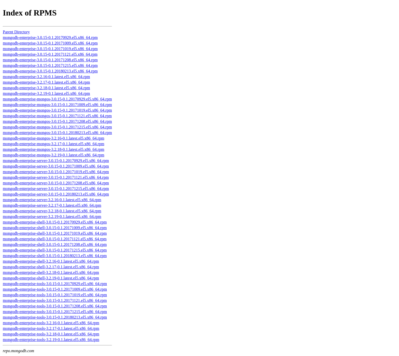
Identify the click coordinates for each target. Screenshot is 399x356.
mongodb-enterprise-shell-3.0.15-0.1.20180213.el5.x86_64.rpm (55, 256)
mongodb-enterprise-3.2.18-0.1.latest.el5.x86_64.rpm (46, 88)
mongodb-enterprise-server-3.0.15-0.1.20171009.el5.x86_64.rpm (56, 166)
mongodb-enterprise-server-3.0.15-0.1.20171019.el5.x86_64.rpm (56, 172)
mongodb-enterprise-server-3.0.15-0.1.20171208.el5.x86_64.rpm (56, 183)
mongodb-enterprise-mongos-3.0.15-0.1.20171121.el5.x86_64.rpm (57, 116)
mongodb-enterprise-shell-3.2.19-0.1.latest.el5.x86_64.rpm (51, 278)
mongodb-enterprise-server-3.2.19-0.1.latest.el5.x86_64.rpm (52, 216)
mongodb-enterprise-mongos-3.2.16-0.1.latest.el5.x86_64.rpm (53, 138)
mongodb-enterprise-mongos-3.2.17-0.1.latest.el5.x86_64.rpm (53, 144)
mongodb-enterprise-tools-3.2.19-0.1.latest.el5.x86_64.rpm (51, 339)
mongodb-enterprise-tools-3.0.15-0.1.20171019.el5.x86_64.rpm (55, 295)
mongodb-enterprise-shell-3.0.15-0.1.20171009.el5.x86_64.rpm (55, 228)
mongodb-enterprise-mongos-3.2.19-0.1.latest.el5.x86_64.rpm (53, 155)
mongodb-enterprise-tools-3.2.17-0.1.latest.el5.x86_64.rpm (51, 328)
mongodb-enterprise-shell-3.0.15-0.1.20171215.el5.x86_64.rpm (55, 250)
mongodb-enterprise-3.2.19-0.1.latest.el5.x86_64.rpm (46, 93)
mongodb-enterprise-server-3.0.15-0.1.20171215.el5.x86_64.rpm (56, 188)
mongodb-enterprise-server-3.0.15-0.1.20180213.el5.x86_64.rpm (56, 194)
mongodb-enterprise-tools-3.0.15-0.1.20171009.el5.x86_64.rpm (55, 289)
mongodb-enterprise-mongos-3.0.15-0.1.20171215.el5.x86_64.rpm (57, 127)
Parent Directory (16, 32)
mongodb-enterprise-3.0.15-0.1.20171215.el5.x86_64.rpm (50, 65)
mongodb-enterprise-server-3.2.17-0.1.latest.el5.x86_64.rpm (52, 205)
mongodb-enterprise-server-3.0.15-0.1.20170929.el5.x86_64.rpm (56, 160)
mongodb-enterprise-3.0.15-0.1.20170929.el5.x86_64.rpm (50, 37)
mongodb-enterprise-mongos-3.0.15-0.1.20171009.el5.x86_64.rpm (57, 104)
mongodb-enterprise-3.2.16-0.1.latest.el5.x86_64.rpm (46, 77)
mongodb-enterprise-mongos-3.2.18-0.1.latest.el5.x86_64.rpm (53, 149)
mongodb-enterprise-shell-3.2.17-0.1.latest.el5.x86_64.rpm (51, 267)
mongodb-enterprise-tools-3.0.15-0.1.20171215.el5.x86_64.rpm (55, 311)
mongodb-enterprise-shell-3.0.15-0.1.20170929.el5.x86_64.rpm (55, 222)
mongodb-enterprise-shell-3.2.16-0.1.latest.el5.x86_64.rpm (51, 261)
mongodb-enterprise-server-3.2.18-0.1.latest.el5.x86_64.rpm (52, 211)
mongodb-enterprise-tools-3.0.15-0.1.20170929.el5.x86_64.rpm (55, 283)
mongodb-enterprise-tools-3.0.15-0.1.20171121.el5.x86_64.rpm (55, 300)
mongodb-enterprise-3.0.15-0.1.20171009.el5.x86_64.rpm (50, 43)
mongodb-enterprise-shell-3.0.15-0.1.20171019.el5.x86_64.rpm (55, 233)
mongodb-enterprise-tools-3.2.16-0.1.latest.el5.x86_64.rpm (51, 323)
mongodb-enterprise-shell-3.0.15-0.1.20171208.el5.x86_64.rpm (55, 244)
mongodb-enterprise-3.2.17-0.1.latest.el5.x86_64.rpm (46, 82)
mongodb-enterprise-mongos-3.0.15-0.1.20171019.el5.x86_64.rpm (57, 110)
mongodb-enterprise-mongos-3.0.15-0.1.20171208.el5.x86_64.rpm (57, 121)
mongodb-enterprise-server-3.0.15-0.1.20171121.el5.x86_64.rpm (56, 177)
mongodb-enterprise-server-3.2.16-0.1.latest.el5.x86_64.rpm (52, 200)
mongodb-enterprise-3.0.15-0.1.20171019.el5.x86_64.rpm (50, 49)
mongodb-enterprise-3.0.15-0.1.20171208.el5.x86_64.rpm (50, 60)
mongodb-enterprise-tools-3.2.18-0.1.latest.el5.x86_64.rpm (51, 334)
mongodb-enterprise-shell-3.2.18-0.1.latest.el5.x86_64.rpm (51, 272)
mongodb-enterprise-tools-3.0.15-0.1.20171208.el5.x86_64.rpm (55, 306)
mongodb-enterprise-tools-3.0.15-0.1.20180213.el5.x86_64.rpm (55, 317)
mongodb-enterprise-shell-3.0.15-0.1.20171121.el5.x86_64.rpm (55, 239)
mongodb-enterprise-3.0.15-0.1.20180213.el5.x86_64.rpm (50, 71)
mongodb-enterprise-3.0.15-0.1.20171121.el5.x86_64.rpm (50, 54)
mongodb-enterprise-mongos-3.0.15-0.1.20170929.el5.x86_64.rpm (57, 99)
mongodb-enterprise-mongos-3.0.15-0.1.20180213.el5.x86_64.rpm (57, 132)
